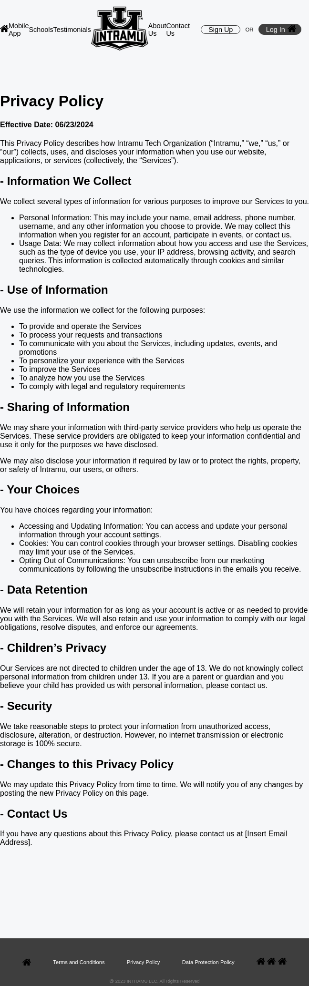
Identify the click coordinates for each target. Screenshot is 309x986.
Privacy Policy (143, 962)
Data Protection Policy (208, 962)
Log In (281, 29)
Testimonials (72, 29)
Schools (41, 29)
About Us (157, 29)
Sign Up (220, 29)
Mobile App (19, 29)
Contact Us (178, 29)
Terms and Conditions (78, 962)
